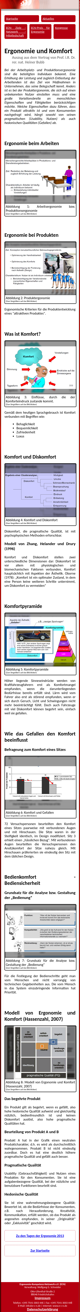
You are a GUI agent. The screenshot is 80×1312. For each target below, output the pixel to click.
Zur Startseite (40, 1251)
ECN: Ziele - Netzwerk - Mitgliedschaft (16, 31)
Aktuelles (48, 19)
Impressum (43, 1298)
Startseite (12, 19)
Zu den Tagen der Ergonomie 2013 (40, 1236)
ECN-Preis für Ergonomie (40, 30)
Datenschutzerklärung (42, 1309)
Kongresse (61, 28)
